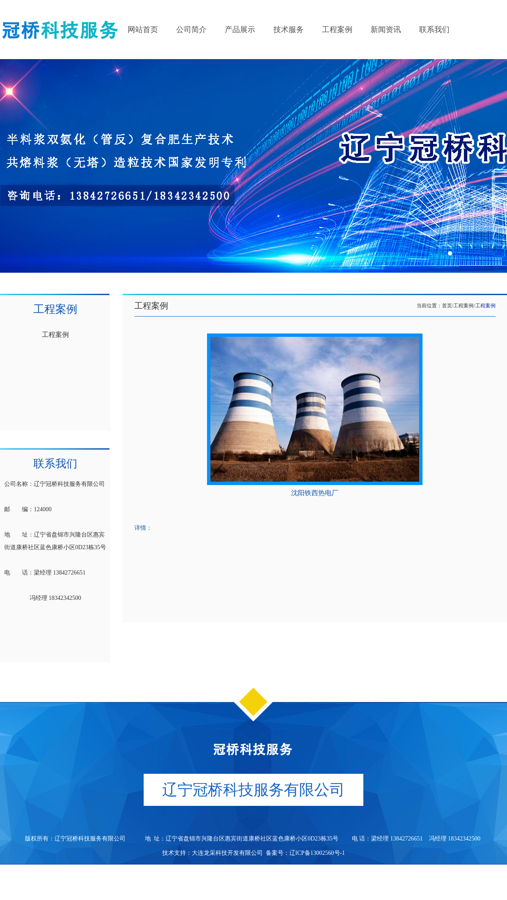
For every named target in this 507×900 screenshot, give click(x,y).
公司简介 (191, 29)
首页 (447, 306)
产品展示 (240, 29)
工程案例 (337, 29)
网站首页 (143, 29)
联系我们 (434, 29)
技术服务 (288, 29)
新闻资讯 (386, 29)
